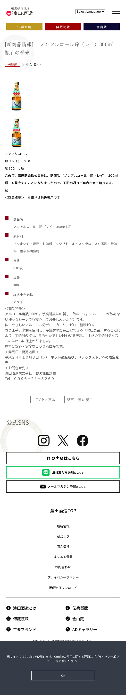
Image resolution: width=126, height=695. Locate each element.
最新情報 (63, 526)
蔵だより (63, 536)
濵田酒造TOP (63, 510)
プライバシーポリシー (63, 577)
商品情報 (63, 546)
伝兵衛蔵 (77, 608)
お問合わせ (63, 567)
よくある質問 (63, 556)
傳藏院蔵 (17, 619)
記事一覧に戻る (80, 399)
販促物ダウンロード (63, 587)
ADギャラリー (81, 629)
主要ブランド (21, 629)
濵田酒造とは (21, 608)
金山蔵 (75, 619)
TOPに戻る (46, 399)
